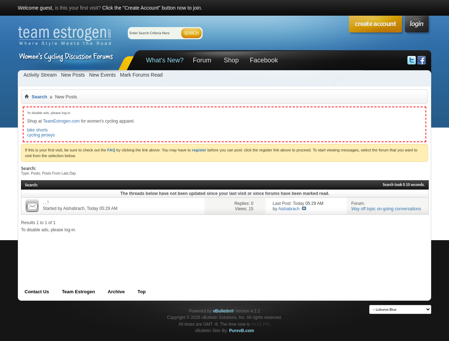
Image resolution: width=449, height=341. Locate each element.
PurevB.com (241, 330)
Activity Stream (40, 75)
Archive (116, 291)
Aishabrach (73, 208)
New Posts (73, 75)
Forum (202, 60)
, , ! (46, 202)
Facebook (264, 60)
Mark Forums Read (141, 75)
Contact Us (37, 291)
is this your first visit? (78, 8)
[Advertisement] (150, 249)
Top (141, 291)
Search (39, 96)
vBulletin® (223, 311)
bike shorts (37, 130)
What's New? (164, 60)
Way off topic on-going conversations (386, 208)
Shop (231, 60)
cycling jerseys (41, 135)
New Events (102, 75)
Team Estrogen (78, 291)
